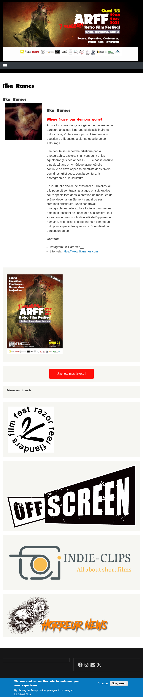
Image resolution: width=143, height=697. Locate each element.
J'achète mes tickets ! (71, 373)
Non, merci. (119, 684)
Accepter (103, 684)
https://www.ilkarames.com (80, 251)
